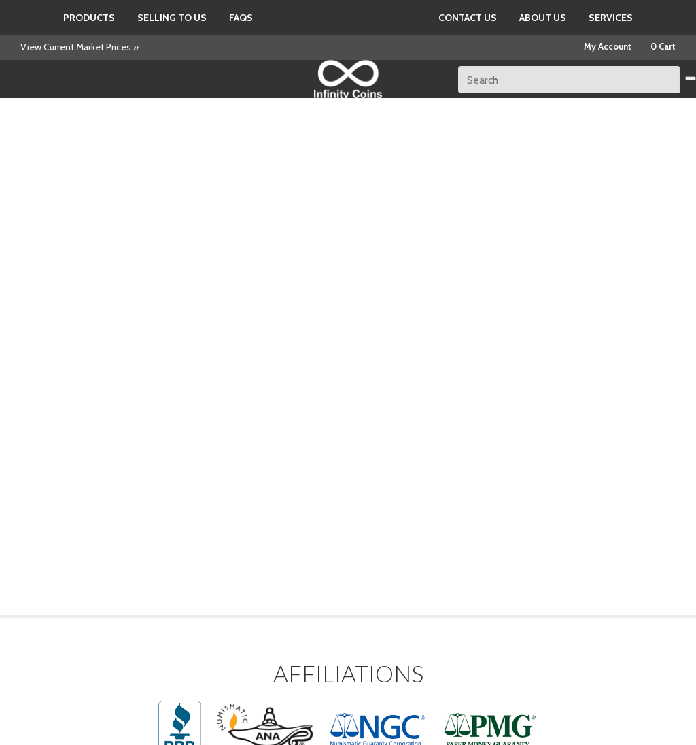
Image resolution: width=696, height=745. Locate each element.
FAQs (241, 18)
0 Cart (663, 46)
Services (611, 18)
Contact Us (467, 18)
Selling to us (172, 18)
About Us (542, 18)
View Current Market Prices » (79, 47)
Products (89, 18)
